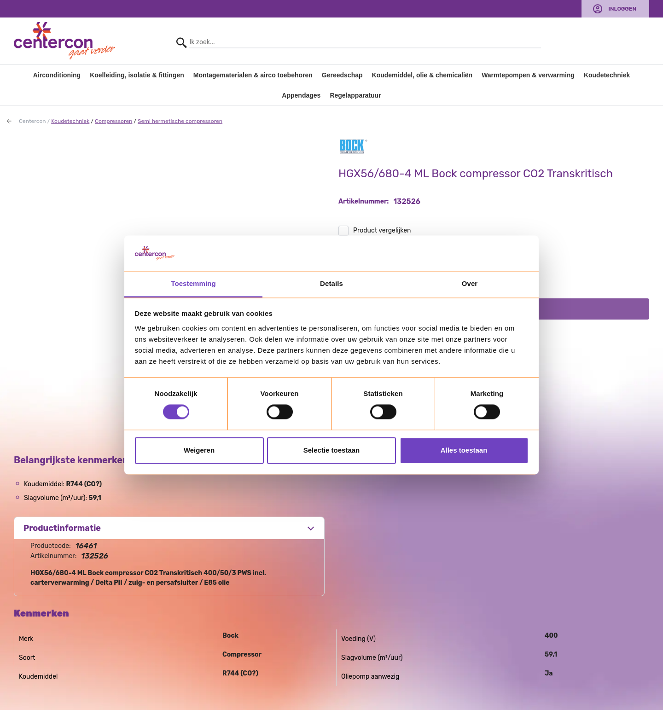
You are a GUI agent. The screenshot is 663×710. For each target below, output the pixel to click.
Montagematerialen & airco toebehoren (253, 75)
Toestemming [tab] (193, 283)
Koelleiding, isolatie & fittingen (137, 75)
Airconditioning (57, 75)
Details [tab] (331, 283)
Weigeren (199, 450)
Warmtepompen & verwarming (528, 75)
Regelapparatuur (355, 95)
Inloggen (622, 9)
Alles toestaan (464, 450)
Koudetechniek (607, 75)
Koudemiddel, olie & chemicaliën (422, 75)
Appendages (301, 95)
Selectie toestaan (331, 450)
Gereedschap (342, 75)
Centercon (32, 121)
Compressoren (113, 121)
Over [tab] (470, 283)
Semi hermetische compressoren (180, 121)
